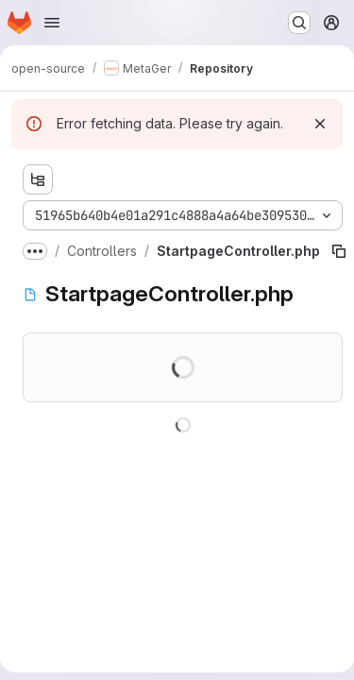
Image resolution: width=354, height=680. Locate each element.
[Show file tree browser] (38, 179)
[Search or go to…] (299, 22)
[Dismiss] (320, 123)
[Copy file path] (339, 251)
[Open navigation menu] (52, 23)
